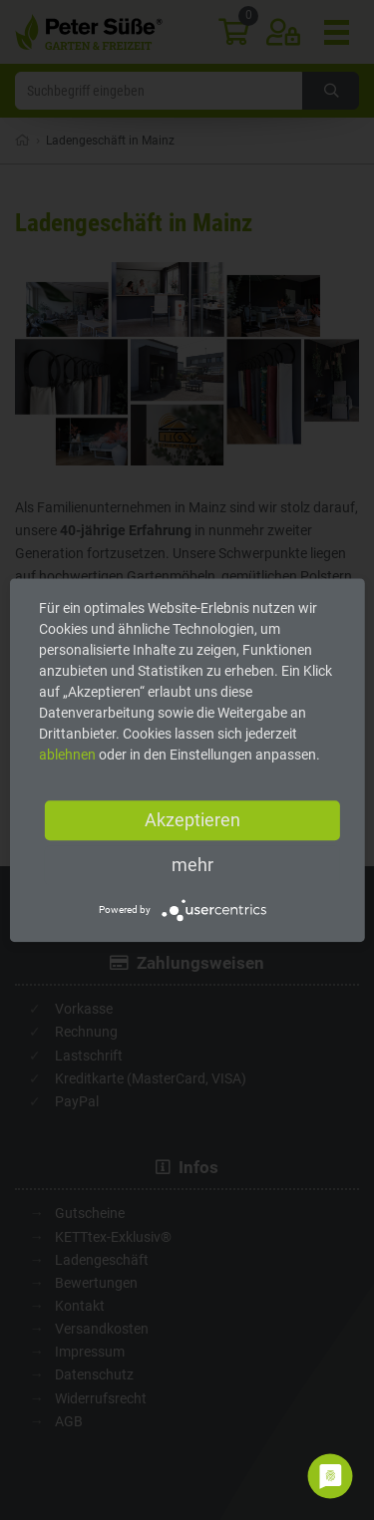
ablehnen (67, 754)
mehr (192, 864)
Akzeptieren (192, 819)
